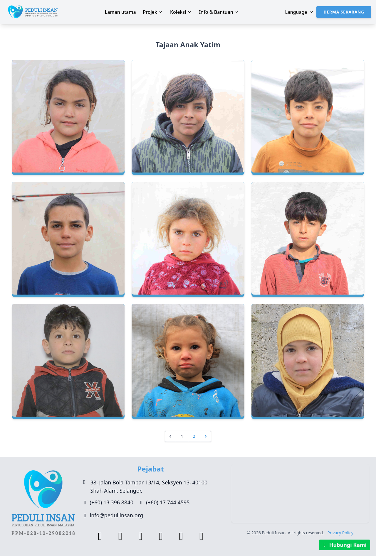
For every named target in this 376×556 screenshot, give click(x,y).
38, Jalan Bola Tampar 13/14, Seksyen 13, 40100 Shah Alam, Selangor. (148, 486)
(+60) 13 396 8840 (111, 502)
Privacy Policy (340, 532)
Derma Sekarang (343, 12)
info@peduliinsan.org (116, 515)
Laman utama (120, 12)
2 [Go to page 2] (194, 436)
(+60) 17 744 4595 (167, 502)
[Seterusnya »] (205, 436)
